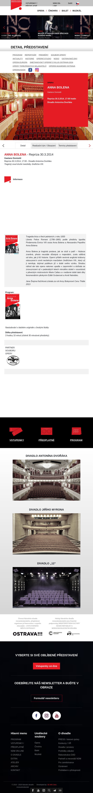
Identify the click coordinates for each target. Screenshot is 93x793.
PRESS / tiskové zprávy (68, 739)
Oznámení (63, 766)
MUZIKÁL (77, 11)
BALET (65, 11)
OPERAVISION (19, 70)
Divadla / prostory (66, 747)
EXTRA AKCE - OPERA (8, 33)
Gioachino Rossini (43, 38)
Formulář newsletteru (46, 698)
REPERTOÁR (30, 55)
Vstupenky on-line (46, 666)
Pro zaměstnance (66, 762)
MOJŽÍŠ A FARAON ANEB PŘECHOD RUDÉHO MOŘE (53, 34)
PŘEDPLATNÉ (46, 440)
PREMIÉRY (43, 55)
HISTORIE (29, 59)
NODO (56, 59)
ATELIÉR (15, 762)
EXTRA (14, 759)
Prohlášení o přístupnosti (69, 770)
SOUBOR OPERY (58, 55)
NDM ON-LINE (17, 751)
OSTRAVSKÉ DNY (69, 59)
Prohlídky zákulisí (66, 751)
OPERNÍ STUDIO (43, 59)
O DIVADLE (16, 755)
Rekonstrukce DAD (66, 755)
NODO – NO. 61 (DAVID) (11, 36)
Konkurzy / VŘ (64, 743)
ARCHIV (14, 766)
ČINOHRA (53, 11)
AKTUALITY (18, 59)
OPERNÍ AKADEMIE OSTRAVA (62, 66)
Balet (37, 750)
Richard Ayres (5, 38)
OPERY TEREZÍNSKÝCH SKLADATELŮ (29, 66)
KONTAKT (15, 770)
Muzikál (38, 754)
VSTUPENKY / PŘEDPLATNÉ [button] (31, 4)
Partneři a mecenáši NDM (69, 759)
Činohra (38, 747)
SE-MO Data (52, 785)
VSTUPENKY (17, 440)
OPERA (40, 11)
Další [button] (70, 3)
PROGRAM (17, 55)
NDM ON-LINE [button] (57, 4)
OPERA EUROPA (20, 62)
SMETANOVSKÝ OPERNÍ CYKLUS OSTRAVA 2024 (51, 62)
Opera (37, 743)
